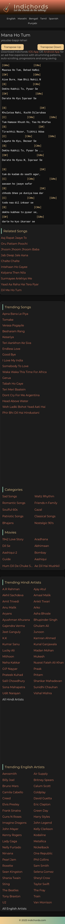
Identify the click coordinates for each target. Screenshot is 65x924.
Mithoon (8, 656)
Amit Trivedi (10, 601)
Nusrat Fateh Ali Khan (49, 662)
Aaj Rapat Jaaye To (14, 237)
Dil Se (6, 546)
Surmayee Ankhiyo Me (16, 278)
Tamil (43, 18)
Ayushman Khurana (16, 619)
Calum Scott (42, 786)
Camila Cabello (12, 792)
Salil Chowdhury (13, 681)
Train (37, 896)
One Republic (43, 853)
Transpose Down (50, 47)
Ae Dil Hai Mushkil (46, 566)
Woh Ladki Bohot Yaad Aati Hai (23, 406)
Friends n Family (45, 503)
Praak (37, 668)
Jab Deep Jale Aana (14, 255)
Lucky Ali (8, 650)
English (11, 18)
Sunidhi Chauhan (46, 687)
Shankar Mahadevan (48, 681)
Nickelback (41, 847)
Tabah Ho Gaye (12, 383)
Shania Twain (11, 878)
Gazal (38, 509)
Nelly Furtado (11, 847)
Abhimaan (41, 546)
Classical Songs (44, 516)
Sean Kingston (12, 871)
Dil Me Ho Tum (11, 290)
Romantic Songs (13, 503)
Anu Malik (9, 607)
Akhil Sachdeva (13, 595)
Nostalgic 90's (44, 523)
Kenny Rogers (12, 835)
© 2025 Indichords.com (32, 920)
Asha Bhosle (42, 613)
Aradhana (41, 539)
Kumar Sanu (11, 644)
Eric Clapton (42, 804)
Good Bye (9, 354)
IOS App (33, 51)
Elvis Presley (10, 804)
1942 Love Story (13, 539)
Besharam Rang (13, 331)
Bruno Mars (10, 786)
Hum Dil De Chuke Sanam (17, 566)
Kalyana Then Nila (13, 272)
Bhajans (8, 523)
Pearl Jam (9, 859)
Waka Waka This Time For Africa (24, 372)
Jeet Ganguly (11, 632)
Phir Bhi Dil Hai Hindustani (20, 412)
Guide (6, 559)
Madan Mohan (44, 650)
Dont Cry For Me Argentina (21, 395)
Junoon (39, 632)
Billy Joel (8, 780)
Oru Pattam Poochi (14, 243)
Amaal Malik (42, 595)
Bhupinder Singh (45, 619)
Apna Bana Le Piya (15, 314)
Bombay (40, 552)
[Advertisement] (32, 450)
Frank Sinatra (11, 810)
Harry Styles (42, 816)
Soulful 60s (10, 509)
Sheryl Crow (42, 878)
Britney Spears (44, 780)
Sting (6, 884)
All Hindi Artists (13, 699)
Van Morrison (43, 902)
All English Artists (14, 908)
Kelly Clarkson (43, 829)
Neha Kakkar (11, 662)
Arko (37, 607)
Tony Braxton (11, 896)
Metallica (40, 841)
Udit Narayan (11, 693)
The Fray (39, 890)
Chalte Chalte (10, 261)
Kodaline (40, 835)
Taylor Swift (41, 884)
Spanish (53, 18)
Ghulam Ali (41, 626)
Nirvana (7, 853)
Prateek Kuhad (12, 675)
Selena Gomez (43, 871)
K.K (4, 638)
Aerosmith (9, 773)
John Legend (43, 822)
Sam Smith (41, 865)
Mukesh (39, 656)
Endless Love (11, 348)
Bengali (33, 18)
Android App (52, 51)
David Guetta (43, 798)
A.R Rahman (11, 589)
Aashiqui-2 (9, 552)
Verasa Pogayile (13, 325)
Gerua (6, 378)
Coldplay (39, 792)
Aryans (7, 613)
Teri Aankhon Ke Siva (16, 343)
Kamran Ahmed (45, 638)
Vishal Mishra (43, 693)
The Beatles (10, 890)
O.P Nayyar (9, 668)
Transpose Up (12, 47)
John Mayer (10, 829)
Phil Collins (41, 859)
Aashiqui (40, 559)
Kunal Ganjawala (45, 644)
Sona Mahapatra (13, 687)
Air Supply (41, 773)
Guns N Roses (11, 816)
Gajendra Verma (13, 626)
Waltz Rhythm (44, 496)
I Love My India (12, 360)
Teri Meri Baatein (14, 389)
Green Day (41, 810)
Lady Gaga (9, 841)
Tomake (7, 319)
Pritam (38, 675)
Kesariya (8, 337)
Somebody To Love (15, 366)
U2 (4, 902)
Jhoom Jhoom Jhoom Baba (20, 249)
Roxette (7, 865)
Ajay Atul (40, 589)
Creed (6, 798)
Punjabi (32, 23)
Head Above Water (15, 401)
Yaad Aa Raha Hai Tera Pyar (20, 284)
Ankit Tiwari (42, 601)
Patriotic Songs (12, 516)
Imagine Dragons (14, 822)
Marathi (22, 18)
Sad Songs (9, 496)
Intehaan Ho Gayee (14, 267)
